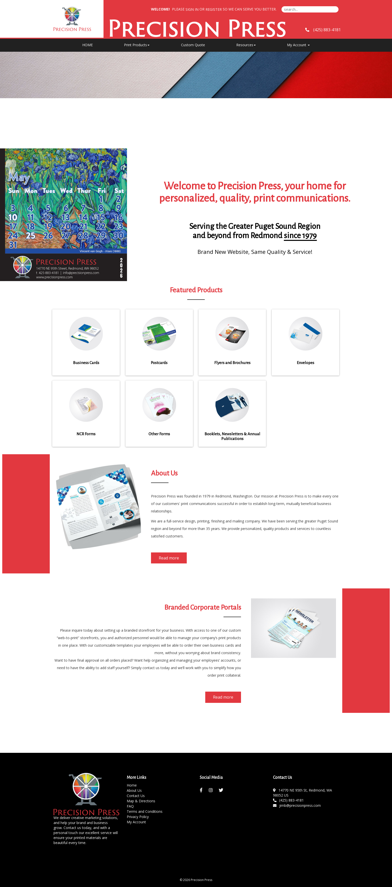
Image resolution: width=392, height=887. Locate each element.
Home (132, 785)
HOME (87, 44)
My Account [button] (298, 44)
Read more (169, 558)
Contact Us (136, 795)
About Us (134, 790)
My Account (136, 822)
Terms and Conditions (144, 811)
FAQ (130, 806)
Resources (246, 44)
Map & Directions (141, 801)
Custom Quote (193, 44)
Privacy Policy (138, 816)
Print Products (137, 44)
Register (214, 9)
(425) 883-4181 (288, 800)
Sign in (192, 9)
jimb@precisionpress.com (297, 805)
